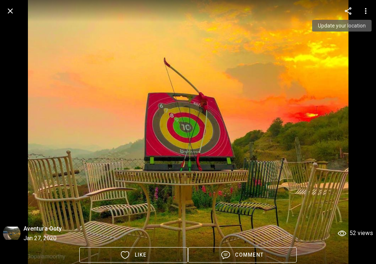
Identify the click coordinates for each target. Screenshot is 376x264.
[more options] (348, 11)
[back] (10, 11)
